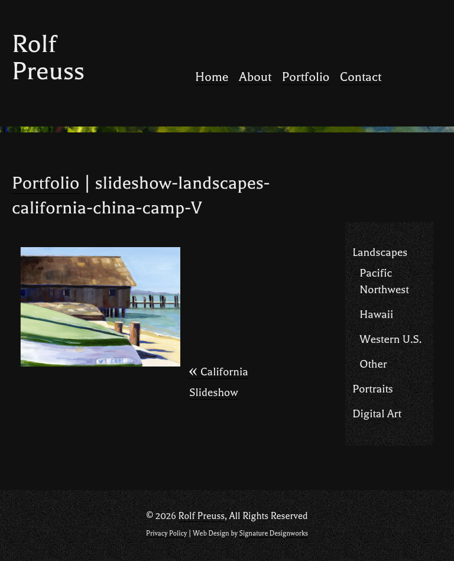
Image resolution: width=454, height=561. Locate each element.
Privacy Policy (166, 533)
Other (373, 364)
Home (211, 77)
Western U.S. (390, 339)
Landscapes (379, 252)
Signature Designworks (273, 533)
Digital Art (376, 413)
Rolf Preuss (48, 58)
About (255, 77)
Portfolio (306, 77)
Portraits (372, 388)
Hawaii (376, 314)
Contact (360, 77)
